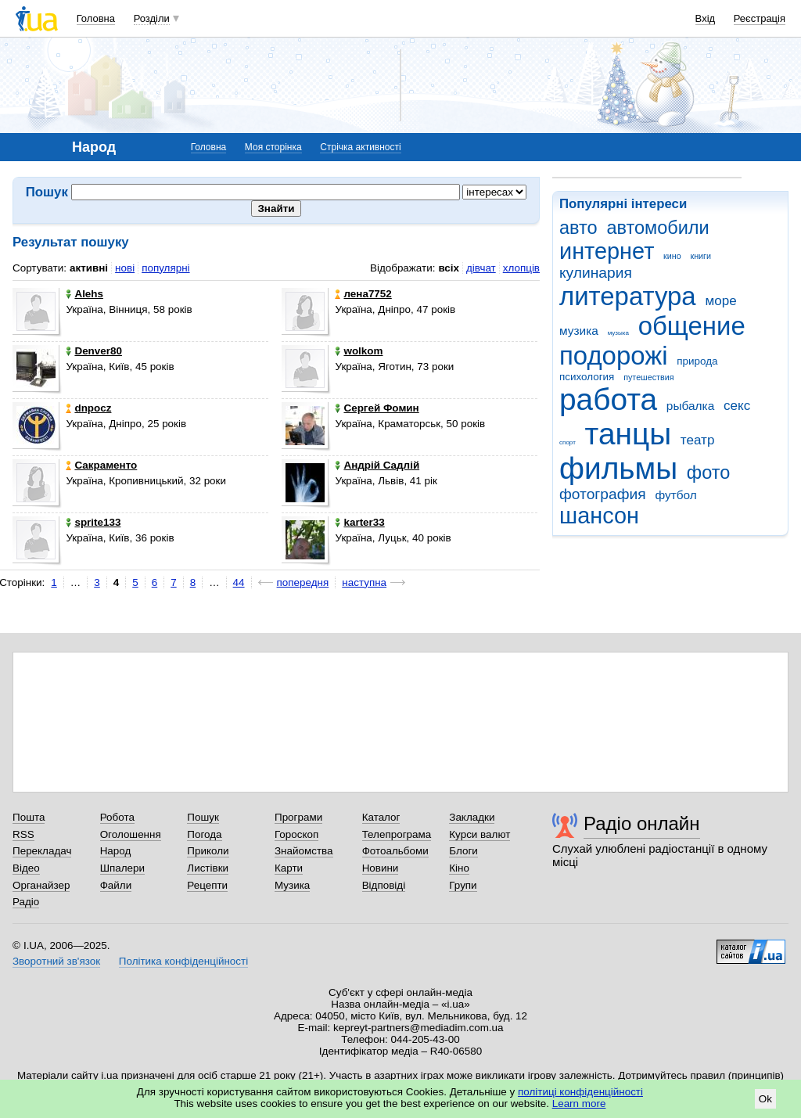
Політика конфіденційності (183, 961)
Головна (96, 18)
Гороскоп (296, 834)
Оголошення (130, 834)
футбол (675, 494)
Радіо (26, 902)
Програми (298, 817)
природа (697, 361)
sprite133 (93, 522)
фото (709, 472)
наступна (364, 582)
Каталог (381, 817)
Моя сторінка (273, 147)
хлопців (521, 268)
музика (578, 330)
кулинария (595, 272)
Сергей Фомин (376, 408)
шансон (599, 515)
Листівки (207, 868)
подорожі (613, 355)
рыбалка (690, 405)
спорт (567, 442)
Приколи (207, 851)
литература (627, 296)
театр (698, 440)
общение (691, 325)
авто (578, 227)
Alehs (84, 294)
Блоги (463, 851)
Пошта (29, 817)
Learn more (579, 1103)
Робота (117, 817)
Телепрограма (397, 834)
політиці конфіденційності (580, 1092)
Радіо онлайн (642, 823)
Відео (26, 868)
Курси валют (479, 834)
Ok (765, 1099)
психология (586, 377)
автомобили (657, 227)
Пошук (203, 817)
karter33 (359, 522)
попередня (303, 582)
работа (608, 399)
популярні (165, 268)
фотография (602, 494)
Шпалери (122, 868)
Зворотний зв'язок (56, 961)
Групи (462, 885)
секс (737, 405)
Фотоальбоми (395, 851)
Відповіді (384, 885)
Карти (289, 868)
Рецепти (207, 885)
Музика (292, 885)
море (720, 300)
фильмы (618, 468)
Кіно (459, 868)
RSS (23, 834)
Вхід (705, 18)
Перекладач (42, 851)
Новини (380, 868)
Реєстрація (759, 18)
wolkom (359, 351)
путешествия (648, 377)
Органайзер (41, 885)
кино (672, 256)
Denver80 (94, 351)
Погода (204, 834)
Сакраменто (101, 465)
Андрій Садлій (377, 465)
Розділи (152, 18)
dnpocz (88, 408)
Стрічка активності (360, 147)
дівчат (481, 268)
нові (125, 268)
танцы (628, 434)
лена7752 (363, 294)
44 (239, 582)
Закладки (471, 817)
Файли (116, 885)
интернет (606, 251)
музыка (618, 332)
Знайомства (304, 851)
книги (700, 256)
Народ (115, 851)
